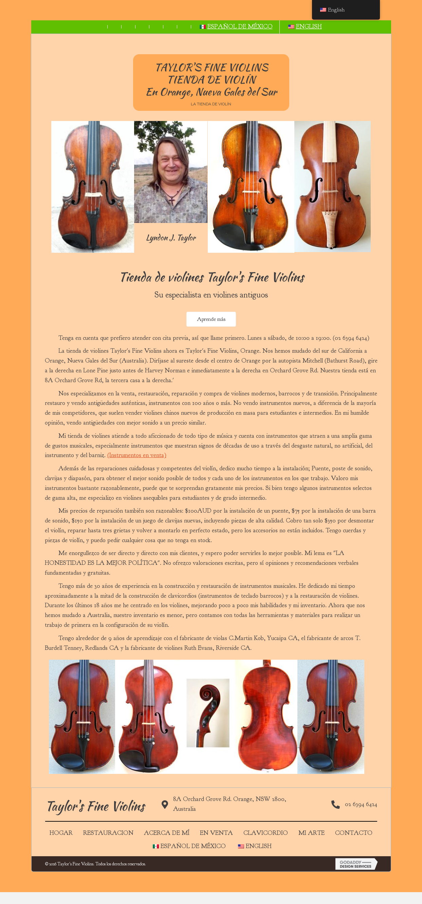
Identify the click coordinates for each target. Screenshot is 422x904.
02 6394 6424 (361, 817)
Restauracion (108, 846)
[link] (51, 27)
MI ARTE (311, 846)
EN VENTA (216, 846)
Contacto (353, 846)
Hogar (61, 846)
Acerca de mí (166, 846)
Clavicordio (265, 846)
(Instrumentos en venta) (136, 468)
